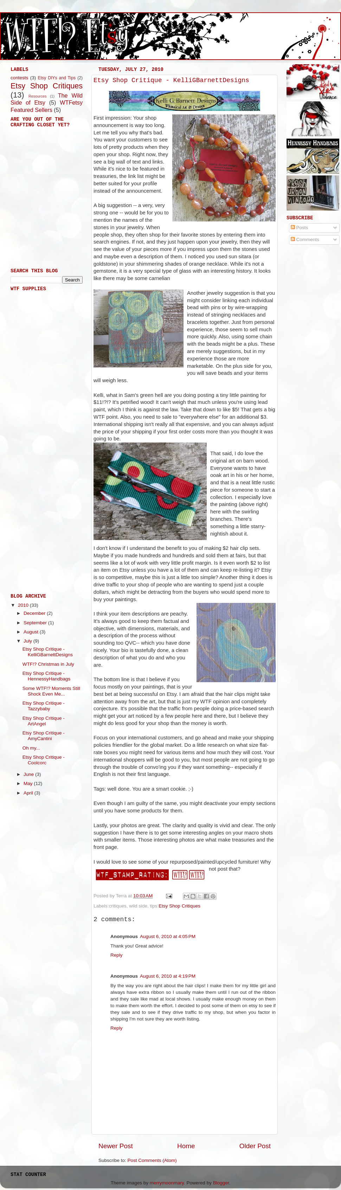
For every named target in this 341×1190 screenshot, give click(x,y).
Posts (299, 227)
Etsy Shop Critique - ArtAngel (43, 721)
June (29, 774)
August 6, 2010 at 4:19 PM (167, 976)
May (29, 783)
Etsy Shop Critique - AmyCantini (43, 735)
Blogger (221, 1182)
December (35, 613)
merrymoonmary (167, 1182)
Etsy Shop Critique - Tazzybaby (43, 705)
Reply (116, 955)
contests (19, 77)
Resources (37, 96)
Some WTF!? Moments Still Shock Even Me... (51, 691)
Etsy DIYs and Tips (57, 77)
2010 (24, 605)
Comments (305, 239)
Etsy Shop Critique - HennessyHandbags (46, 676)
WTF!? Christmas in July (48, 664)
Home (186, 1146)
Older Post (255, 1146)
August (32, 631)
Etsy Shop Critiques (179, 906)
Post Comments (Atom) (152, 1160)
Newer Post (115, 1146)
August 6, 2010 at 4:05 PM (167, 936)
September (36, 622)
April (29, 793)
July (28, 641)
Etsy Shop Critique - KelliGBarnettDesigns (171, 80)
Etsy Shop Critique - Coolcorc (43, 759)
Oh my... (31, 748)
